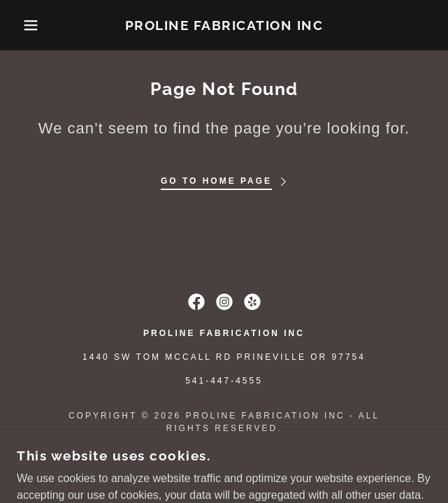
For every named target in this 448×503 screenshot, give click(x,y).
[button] (30, 25)
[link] (224, 25)
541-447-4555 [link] (224, 381)
